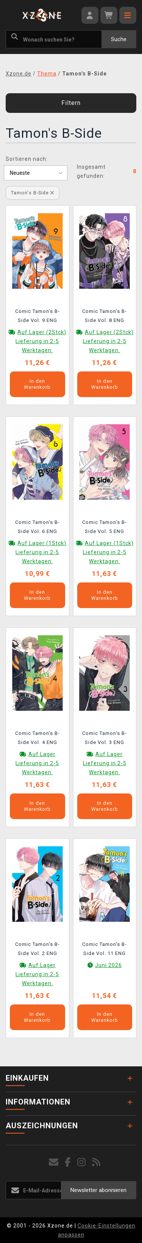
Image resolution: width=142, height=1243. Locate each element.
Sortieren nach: (27, 159)
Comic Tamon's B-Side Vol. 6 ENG (37, 526)
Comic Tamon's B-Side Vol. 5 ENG (104, 526)
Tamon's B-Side (32, 193)
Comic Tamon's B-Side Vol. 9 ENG (37, 315)
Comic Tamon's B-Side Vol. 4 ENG (37, 737)
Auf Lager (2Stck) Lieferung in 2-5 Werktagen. (41, 341)
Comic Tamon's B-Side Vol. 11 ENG (104, 948)
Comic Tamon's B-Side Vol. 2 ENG (37, 948)
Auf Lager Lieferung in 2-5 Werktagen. (37, 763)
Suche (118, 39)
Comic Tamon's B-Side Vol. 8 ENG (104, 315)
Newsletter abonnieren (98, 1190)
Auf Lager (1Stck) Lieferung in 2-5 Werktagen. (41, 552)
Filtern (71, 102)
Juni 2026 (108, 965)
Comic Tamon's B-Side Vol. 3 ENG (104, 737)
